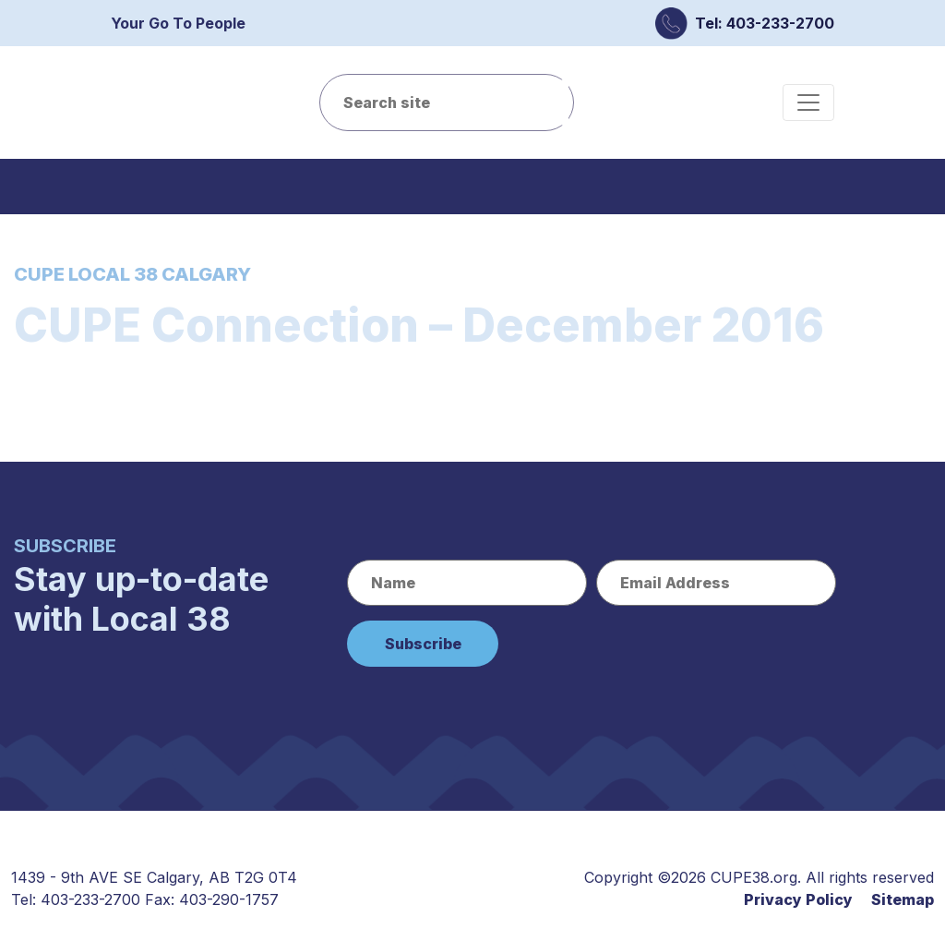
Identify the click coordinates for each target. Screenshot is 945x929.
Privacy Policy (798, 899)
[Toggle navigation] (808, 102)
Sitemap (902, 899)
